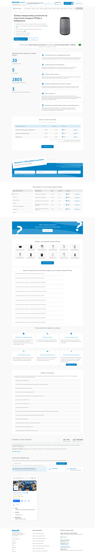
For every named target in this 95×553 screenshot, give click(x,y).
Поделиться (61, 535)
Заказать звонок (47, 230)
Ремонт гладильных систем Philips (40, 516)
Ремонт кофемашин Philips (38, 506)
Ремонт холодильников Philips (39, 503)
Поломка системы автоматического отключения (42, 209)
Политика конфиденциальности (47, 545)
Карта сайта (14, 534)
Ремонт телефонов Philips (38, 498)
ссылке (18, 531)
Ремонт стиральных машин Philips (40, 523)
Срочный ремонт (28, 8)
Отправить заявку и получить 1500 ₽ (50, 172)
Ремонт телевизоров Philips (39, 501)
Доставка (45, 8)
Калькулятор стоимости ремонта (19, 525)
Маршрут (16, 466)
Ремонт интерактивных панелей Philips (41, 521)
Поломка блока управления (40, 197)
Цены (33, 8)
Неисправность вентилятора (40, 194)
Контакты (70, 8)
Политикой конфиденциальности (38, 430)
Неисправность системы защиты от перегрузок (41, 205)
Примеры (14, 508)
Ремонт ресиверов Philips (38, 513)
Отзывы (41, 8)
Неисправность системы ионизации (42, 201)
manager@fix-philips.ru (65, 512)
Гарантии (50, 8)
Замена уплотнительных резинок (23, 133)
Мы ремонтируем (18, 8)
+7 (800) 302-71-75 (58, 3)
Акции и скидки (56, 8)
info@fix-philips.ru (64, 509)
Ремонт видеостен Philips (38, 518)
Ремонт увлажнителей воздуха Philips (41, 526)
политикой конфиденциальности (29, 174)
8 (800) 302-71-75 (64, 506)
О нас (37, 8)
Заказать (76, 130)
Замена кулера (19, 137)
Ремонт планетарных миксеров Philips (41, 511)
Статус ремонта (79, 8)
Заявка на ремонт (63, 8)
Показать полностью (16, 416)
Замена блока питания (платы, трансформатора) (26, 130)
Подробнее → (77, 194)
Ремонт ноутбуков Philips (38, 508)
